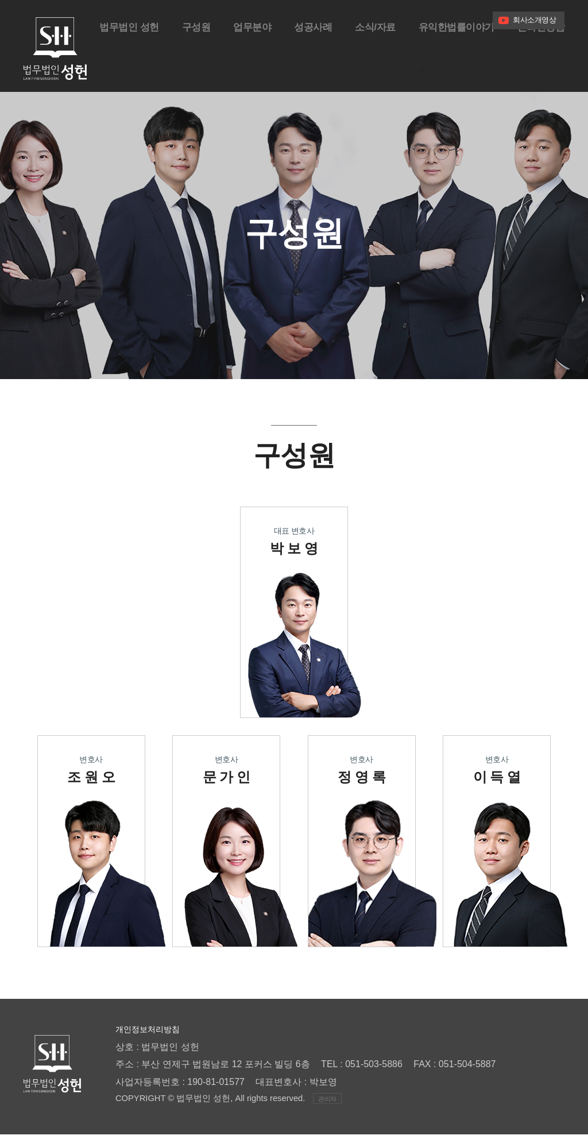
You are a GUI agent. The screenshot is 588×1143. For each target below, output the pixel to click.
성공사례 (302, 54)
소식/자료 (366, 54)
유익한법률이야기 (451, 54)
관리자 (327, 1107)
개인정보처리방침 (152, 1037)
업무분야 (239, 54)
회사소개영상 (534, 20)
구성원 (181, 54)
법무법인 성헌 (111, 54)
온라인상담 (539, 54)
